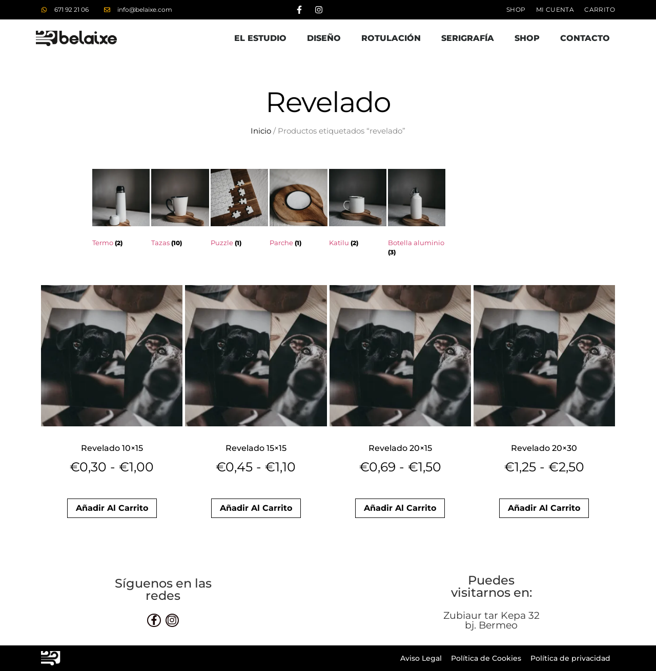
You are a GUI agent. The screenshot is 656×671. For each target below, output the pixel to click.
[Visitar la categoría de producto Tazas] (180, 210)
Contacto (585, 38)
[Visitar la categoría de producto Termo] (121, 210)
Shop (516, 9)
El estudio (260, 38)
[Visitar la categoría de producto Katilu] (357, 210)
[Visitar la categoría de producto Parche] (298, 210)
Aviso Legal (421, 658)
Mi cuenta (555, 9)
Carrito (599, 9)
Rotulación (391, 38)
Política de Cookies (486, 658)
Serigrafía (467, 38)
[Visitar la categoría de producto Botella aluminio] (416, 215)
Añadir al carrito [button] (112, 508)
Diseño (324, 38)
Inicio (261, 131)
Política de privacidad (570, 658)
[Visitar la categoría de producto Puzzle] (239, 210)
